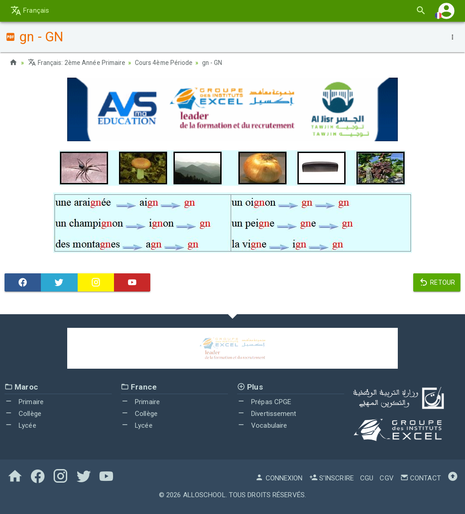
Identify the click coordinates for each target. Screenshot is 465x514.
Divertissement (267, 414)
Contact (420, 478)
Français (29, 10)
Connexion (278, 478)
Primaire (24, 402)
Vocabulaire (262, 425)
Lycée (20, 425)
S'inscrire (331, 478)
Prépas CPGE (264, 402)
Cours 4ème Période (168, 62)
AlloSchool (204, 495)
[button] (446, 10)
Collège (23, 414)
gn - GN (217, 62)
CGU (366, 478)
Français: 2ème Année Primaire (78, 62)
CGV (386, 478)
